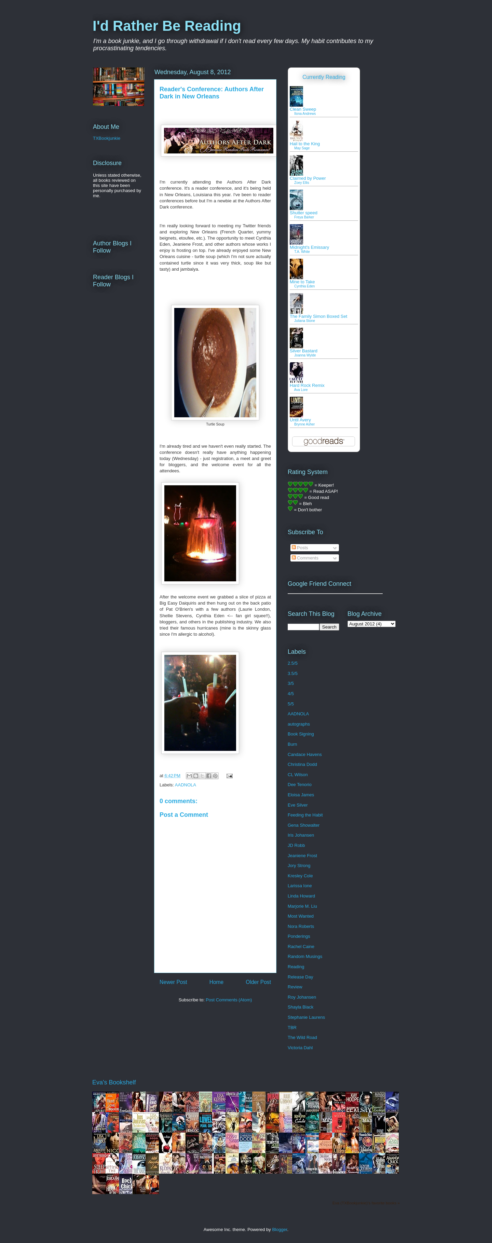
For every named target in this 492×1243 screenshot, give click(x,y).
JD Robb (296, 845)
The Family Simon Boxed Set (318, 316)
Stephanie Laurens (306, 1017)
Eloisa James (301, 794)
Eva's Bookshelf (114, 1082)
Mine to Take (302, 281)
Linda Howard (301, 896)
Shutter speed (303, 212)
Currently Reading (323, 77)
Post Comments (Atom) (229, 999)
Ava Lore (301, 390)
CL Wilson (298, 774)
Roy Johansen (302, 997)
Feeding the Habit (305, 815)
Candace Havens (305, 754)
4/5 (291, 693)
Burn (292, 744)
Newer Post (173, 982)
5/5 (291, 703)
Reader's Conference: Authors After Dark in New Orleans (212, 93)
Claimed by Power (308, 178)
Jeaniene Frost (302, 855)
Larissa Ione (300, 885)
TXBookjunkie (106, 138)
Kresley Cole (300, 875)
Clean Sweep (303, 109)
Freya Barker (304, 217)
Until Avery (300, 419)
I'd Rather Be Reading (167, 26)
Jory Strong (299, 865)
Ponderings (299, 936)
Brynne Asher (304, 424)
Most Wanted (301, 916)
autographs (299, 724)
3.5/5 (293, 673)
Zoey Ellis (301, 183)
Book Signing (301, 734)
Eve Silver (298, 805)
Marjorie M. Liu (302, 906)
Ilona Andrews (305, 114)
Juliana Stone (304, 321)
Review (295, 986)
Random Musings (305, 956)
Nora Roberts (301, 926)
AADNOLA (185, 784)
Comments (305, 557)
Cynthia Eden (304, 286)
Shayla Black (300, 1007)
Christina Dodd (302, 764)
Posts (300, 547)
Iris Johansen (301, 835)
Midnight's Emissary (309, 247)
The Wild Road (302, 1037)
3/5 (291, 683)
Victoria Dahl (300, 1047)
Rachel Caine (301, 946)
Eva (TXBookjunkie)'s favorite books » (366, 1203)
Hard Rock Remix (307, 385)
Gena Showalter (303, 825)
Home (216, 982)
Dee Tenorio (300, 784)
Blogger (279, 1229)
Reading (296, 966)
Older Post (258, 982)
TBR (292, 1027)
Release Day (300, 976)
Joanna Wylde (305, 355)
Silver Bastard (303, 350)
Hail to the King (305, 143)
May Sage (302, 148)
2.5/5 (293, 663)
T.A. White (302, 252)
